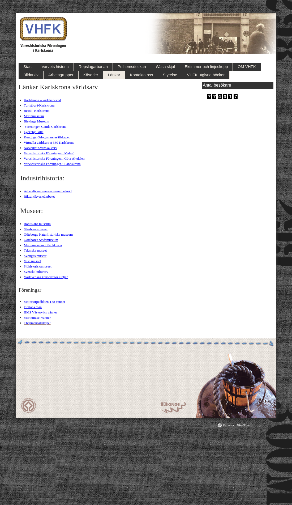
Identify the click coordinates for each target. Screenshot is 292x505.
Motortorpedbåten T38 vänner (44, 302)
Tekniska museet (35, 250)
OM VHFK (247, 66)
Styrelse (170, 75)
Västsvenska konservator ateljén (46, 277)
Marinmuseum (34, 116)
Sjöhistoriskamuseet (38, 266)
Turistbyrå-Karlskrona (39, 105)
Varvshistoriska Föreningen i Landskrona (52, 164)
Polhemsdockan (132, 66)
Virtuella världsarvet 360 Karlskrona (49, 143)
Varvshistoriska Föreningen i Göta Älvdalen (54, 158)
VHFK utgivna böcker (206, 75)
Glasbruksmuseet (36, 229)
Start (27, 66)
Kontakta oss (141, 75)
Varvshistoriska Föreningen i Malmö (49, 153)
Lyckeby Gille (34, 132)
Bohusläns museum (37, 224)
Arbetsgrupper (61, 75)
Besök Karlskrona (37, 111)
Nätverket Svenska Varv (40, 148)
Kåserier (90, 75)
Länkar (114, 75)
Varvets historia (55, 66)
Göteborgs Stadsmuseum (41, 240)
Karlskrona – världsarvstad (42, 100)
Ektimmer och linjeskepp (206, 66)
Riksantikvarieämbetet (39, 196)
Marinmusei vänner (37, 318)
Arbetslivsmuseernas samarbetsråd (48, 191)
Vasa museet (32, 261)
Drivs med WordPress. (237, 425)
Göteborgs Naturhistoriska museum (48, 234)
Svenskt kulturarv (36, 272)
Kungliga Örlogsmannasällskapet (47, 137)
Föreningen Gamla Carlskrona (45, 127)
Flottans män (33, 307)
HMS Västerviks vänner (40, 312)
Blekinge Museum (36, 121)
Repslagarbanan (93, 66)
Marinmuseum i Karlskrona (43, 245)
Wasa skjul (165, 66)
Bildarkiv (30, 75)
